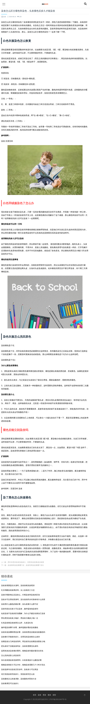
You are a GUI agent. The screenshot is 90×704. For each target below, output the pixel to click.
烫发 (44, 695)
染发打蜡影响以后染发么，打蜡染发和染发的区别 (20, 595)
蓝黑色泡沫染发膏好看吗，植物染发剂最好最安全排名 (22, 651)
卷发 (49, 695)
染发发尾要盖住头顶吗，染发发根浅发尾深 (18, 585)
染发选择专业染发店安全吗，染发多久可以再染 (19, 669)
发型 (54, 695)
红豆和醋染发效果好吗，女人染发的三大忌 (18, 590)
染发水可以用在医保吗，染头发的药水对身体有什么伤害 (23, 599)
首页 (34, 695)
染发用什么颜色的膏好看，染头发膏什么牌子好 (19, 604)
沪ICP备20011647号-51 (58, 699)
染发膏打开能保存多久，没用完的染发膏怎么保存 (20, 637)
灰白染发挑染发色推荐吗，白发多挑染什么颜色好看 (21, 660)
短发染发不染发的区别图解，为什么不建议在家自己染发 (23, 613)
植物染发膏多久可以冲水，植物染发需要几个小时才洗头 (23, 665)
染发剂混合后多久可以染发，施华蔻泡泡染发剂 (19, 609)
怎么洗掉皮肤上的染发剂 (11, 655)
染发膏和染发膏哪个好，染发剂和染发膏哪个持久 (26, 565)
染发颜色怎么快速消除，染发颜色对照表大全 (18, 679)
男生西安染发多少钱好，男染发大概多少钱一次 (19, 618)
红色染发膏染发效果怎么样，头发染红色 (17, 623)
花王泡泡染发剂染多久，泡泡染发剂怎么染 (18, 674)
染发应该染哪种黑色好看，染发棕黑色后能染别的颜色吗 (23, 632)
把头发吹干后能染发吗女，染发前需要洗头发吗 (19, 646)
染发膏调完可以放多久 (10, 683)
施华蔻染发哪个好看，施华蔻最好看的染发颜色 (19, 627)
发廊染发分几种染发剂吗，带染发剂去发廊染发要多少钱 (23, 641)
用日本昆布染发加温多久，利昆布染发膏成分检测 (26, 562)
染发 (39, 695)
